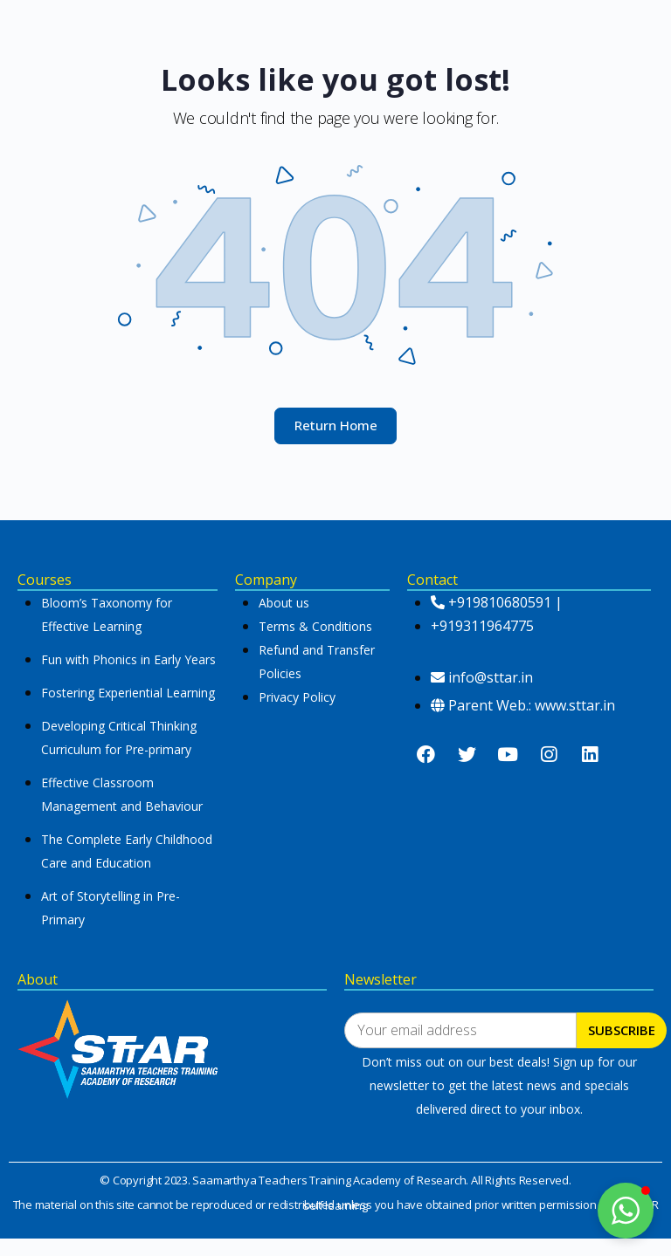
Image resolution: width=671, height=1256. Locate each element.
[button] (626, 1211)
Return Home (335, 425)
